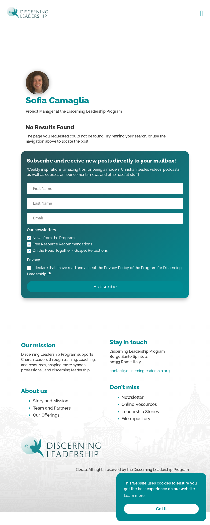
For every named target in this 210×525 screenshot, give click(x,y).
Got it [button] (161, 508)
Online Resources (139, 404)
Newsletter (133, 397)
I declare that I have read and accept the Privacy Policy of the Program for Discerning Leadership (104, 271)
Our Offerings (46, 415)
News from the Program (51, 238)
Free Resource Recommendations (59, 244)
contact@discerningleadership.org (140, 371)
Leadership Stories (140, 411)
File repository (136, 418)
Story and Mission (50, 400)
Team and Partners (52, 408)
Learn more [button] (134, 495)
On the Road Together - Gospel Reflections (67, 250)
